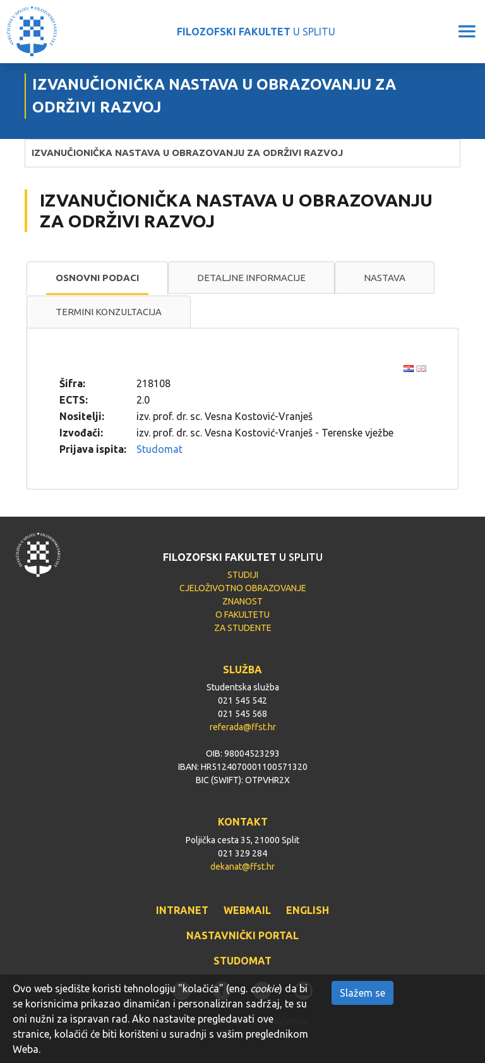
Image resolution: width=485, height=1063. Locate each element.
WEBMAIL (247, 910)
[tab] (97, 278)
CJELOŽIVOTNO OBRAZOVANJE (242, 588)
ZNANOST (242, 601)
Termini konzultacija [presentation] (109, 311)
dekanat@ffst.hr (242, 867)
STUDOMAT (242, 960)
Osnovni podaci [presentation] (97, 277)
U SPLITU (256, 31)
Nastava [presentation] (384, 277)
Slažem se (362, 993)
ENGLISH (307, 910)
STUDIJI (242, 575)
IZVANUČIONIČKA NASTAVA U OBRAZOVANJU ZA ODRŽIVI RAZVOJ (187, 152)
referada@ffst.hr (243, 727)
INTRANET (182, 910)
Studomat (159, 449)
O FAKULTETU (242, 615)
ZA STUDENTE (243, 628)
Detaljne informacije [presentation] (251, 277)
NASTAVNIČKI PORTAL (242, 935)
